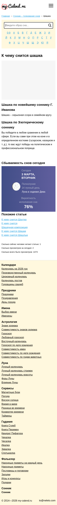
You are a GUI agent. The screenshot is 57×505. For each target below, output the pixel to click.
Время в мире (9, 404)
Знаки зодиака (10, 325)
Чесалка (6, 441)
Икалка (6, 445)
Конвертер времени (13, 412)
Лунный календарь (12, 366)
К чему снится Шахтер (14, 219)
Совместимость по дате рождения (21, 353)
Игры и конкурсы (11, 478)
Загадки (6, 474)
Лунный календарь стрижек (17, 370)
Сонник (6, 492)
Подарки (6, 482)
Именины (7, 316)
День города (8, 302)
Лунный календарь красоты (17, 374)
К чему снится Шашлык (15, 235)
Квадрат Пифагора (12, 433)
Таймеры (7, 416)
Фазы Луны (8, 378)
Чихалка (6, 437)
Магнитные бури (11, 392)
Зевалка (6, 449)
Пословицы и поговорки (15, 470)
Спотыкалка (8, 453)
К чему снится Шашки (14, 231)
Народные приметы (13, 466)
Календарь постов (12, 280)
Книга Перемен (10, 429)
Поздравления (10, 298)
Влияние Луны (10, 382)
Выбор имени (9, 312)
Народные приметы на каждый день (22, 463)
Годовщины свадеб (12, 284)
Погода (6, 396)
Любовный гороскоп (13, 337)
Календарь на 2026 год (15, 268)
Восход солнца (10, 400)
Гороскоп (7, 333)
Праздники (8, 294)
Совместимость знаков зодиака (19, 329)
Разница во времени (13, 408)
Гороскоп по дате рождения (17, 345)
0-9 (8, 32)
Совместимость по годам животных (21, 357)
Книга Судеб (9, 425)
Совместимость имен (14, 349)
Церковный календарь (14, 276)
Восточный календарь (14, 341)
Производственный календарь (19, 272)
